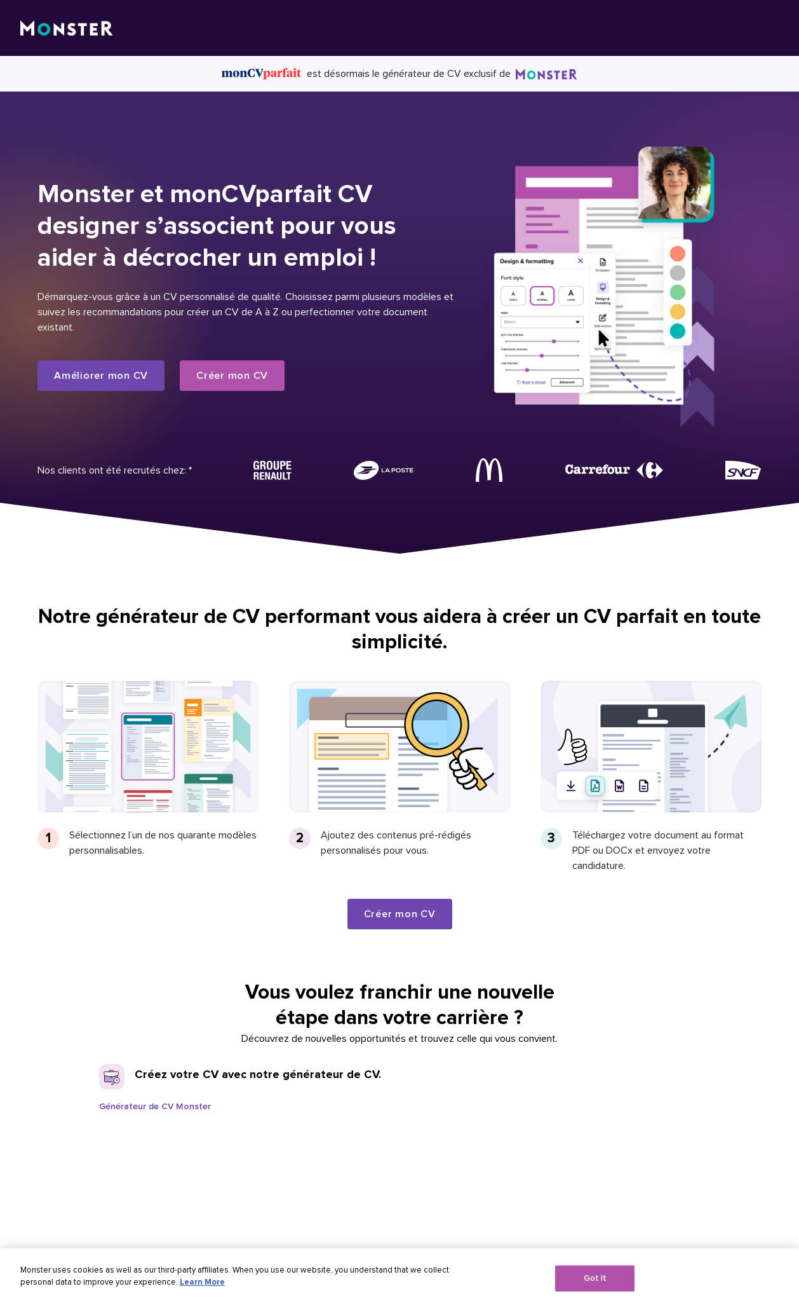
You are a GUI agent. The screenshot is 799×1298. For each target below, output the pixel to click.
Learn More (202, 1288)
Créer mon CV (232, 375)
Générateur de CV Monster (155, 1106)
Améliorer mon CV (101, 375)
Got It (595, 1283)
